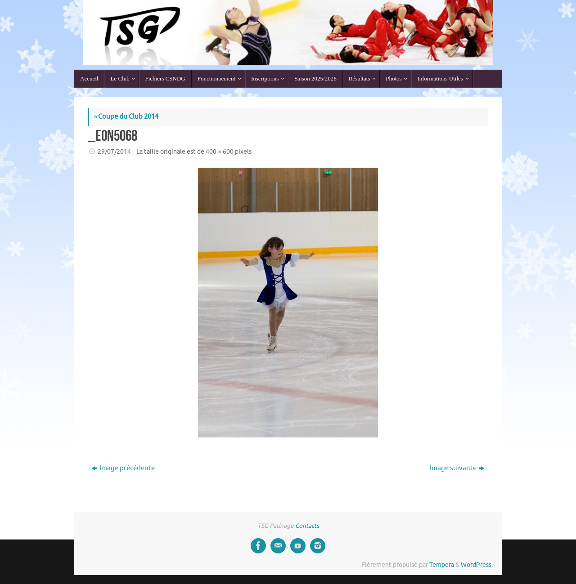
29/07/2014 (114, 152)
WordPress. (477, 565)
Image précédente (123, 468)
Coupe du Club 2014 (126, 116)
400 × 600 (220, 152)
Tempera (441, 565)
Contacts (307, 526)
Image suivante (457, 468)
